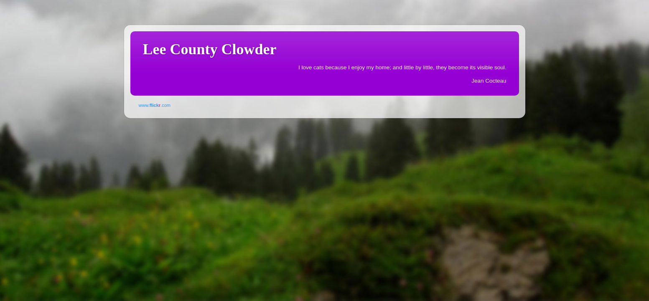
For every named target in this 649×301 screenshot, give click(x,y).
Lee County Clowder (210, 49)
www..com (155, 105)
